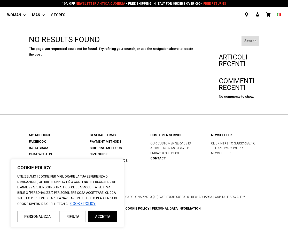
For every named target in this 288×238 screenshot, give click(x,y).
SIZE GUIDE (98, 154)
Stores (58, 15)
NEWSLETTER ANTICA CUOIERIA (100, 3)
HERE (224, 143)
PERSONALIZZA (37, 216)
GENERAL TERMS (103, 135)
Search (250, 41)
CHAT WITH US (40, 154)
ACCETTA (102, 216)
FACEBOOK (37, 141)
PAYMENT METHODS (105, 141)
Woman (14, 15)
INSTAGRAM (38, 148)
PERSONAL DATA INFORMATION (176, 208)
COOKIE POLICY (83, 204)
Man (36, 15)
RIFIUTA (72, 216)
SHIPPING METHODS (106, 148)
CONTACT (158, 158)
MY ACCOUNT (40, 135)
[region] (67, 193)
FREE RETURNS (214, 3)
